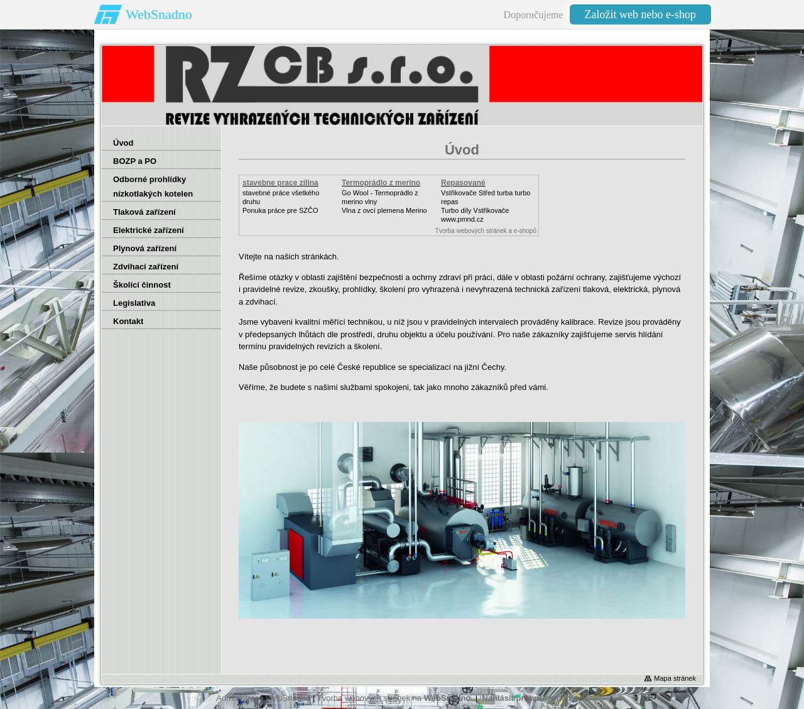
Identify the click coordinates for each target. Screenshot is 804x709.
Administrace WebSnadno (263, 698)
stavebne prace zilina (280, 182)
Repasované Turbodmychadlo (471, 187)
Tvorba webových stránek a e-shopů (485, 230)
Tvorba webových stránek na (394, 698)
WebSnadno (159, 14)
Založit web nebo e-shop (640, 14)
